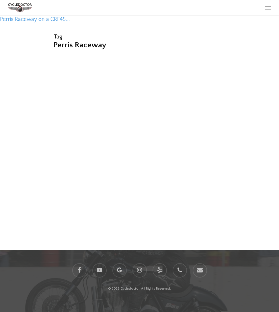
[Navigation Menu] (268, 8)
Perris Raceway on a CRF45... (35, 19)
